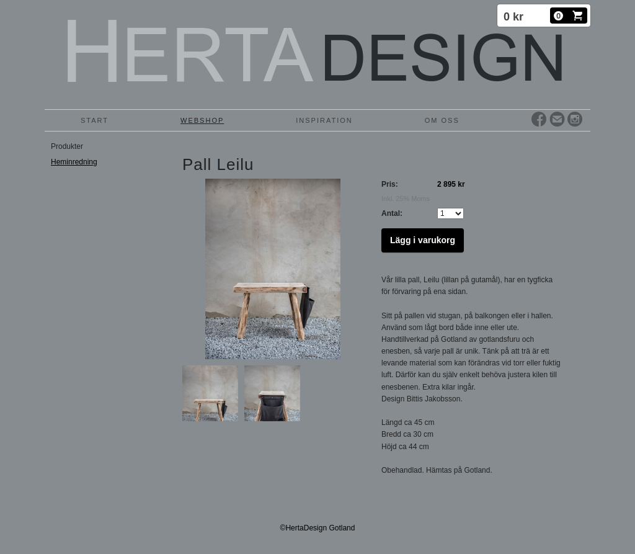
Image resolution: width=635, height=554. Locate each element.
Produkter (67, 146)
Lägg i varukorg (422, 240)
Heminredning (74, 162)
